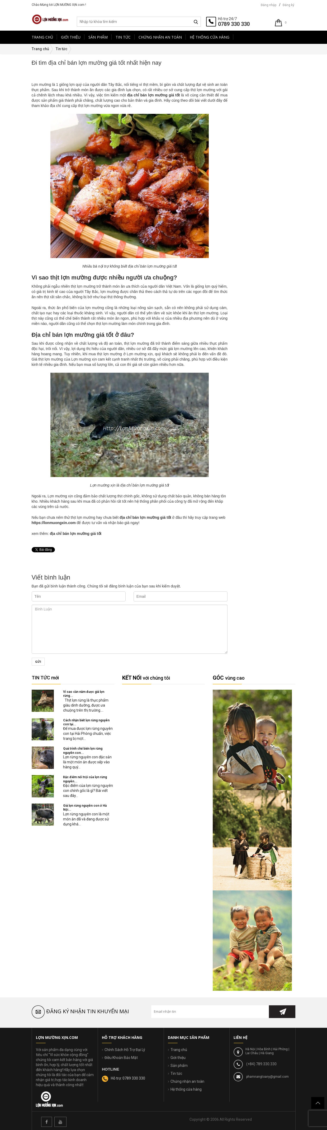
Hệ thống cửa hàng (186, 1089)
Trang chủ (178, 1050)
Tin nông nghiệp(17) (249, 80)
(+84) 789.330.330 (261, 1064)
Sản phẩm (179, 1065)
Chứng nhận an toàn (187, 1081)
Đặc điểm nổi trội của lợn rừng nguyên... (85, 779)
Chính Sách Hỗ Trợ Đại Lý (125, 1050)
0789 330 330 (234, 24)
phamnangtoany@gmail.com (267, 1076)
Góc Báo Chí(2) (246, 69)
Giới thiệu (178, 1058)
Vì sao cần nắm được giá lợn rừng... (83, 694)
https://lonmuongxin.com (54, 523)
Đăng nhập (268, 5)
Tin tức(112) (244, 91)
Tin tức (176, 1073)
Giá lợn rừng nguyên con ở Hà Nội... (85, 807)
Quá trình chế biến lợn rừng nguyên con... (82, 750)
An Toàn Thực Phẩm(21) (252, 75)
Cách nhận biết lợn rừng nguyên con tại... (86, 722)
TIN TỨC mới (45, 677)
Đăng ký (288, 5)
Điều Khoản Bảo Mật (121, 1058)
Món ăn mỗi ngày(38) (250, 85)
